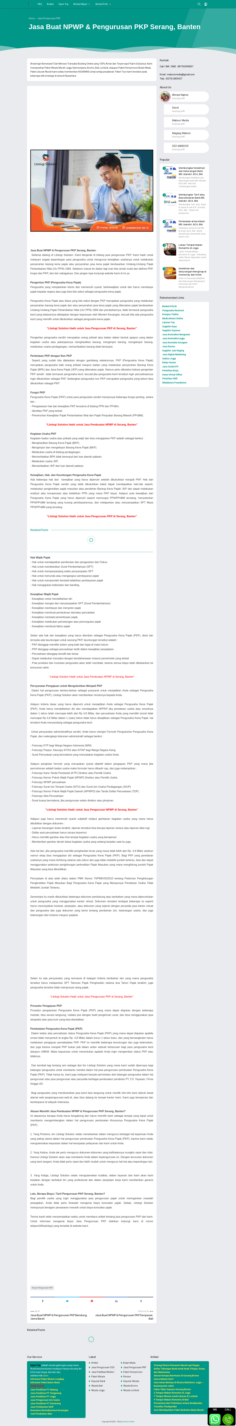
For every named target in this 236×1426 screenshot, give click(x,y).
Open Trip (64, 4)
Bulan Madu (129, 1362)
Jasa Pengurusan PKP (43, 1288)
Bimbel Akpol (80, 4)
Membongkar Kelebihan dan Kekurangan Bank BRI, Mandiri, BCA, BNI (192, 171)
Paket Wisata (98, 1376)
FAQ (40, 4)
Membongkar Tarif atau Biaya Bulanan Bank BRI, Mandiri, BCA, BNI (192, 197)
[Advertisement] (91, 111)
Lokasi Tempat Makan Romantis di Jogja (190, 246)
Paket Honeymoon (132, 1372)
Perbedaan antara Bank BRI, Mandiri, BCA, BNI (192, 223)
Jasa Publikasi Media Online (103, 1372)
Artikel (50, 4)
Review (127, 1376)
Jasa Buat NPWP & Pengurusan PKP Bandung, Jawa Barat (59, 1317)
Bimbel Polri (102, 4)
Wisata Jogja (98, 1390)
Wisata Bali (97, 1385)
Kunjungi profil (178, 98)
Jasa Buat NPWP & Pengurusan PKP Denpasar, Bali (124, 1317)
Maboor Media (128, 1421)
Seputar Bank (98, 1381)
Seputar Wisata (131, 1381)
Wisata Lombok (131, 1390)
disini (45, 1375)
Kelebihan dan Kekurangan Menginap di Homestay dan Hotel (192, 271)
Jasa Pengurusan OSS (103, 1367)
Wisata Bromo (130, 1385)
